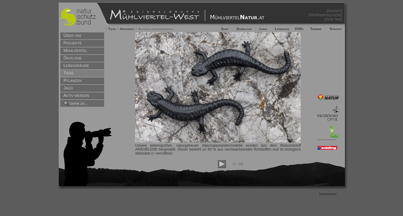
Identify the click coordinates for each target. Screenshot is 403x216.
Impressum (328, 194)
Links (263, 29)
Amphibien (127, 29)
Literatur (282, 29)
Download (243, 29)
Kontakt (336, 29)
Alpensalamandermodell (156, 29)
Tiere (112, 29)
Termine (316, 29)
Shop (224, 29)
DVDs (299, 29)
